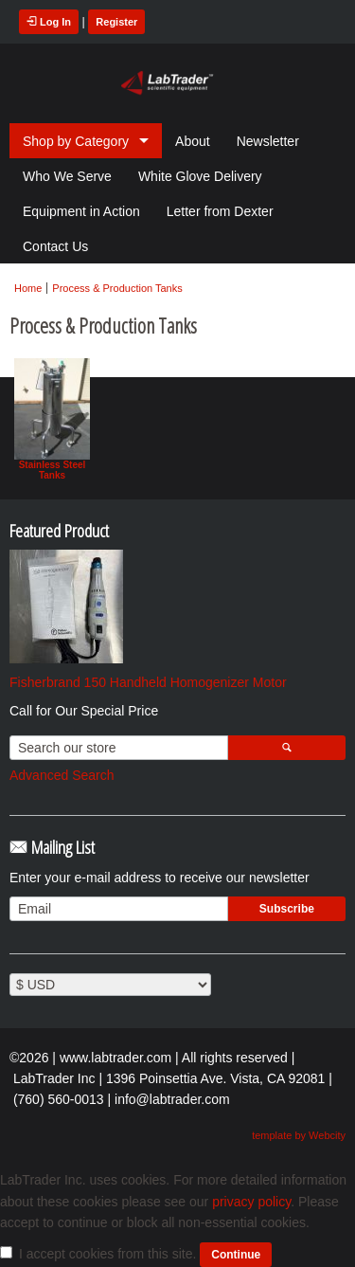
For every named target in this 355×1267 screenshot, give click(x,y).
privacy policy (251, 1201)
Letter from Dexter (220, 211)
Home (28, 288)
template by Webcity (299, 1135)
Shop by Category (76, 141)
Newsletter (268, 141)
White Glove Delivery (200, 176)
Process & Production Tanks (117, 288)
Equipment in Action (81, 211)
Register (116, 21)
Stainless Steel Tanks (52, 419)
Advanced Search (62, 775)
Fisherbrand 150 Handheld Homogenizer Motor (148, 682)
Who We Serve (67, 176)
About (192, 141)
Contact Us (55, 246)
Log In (49, 21)
